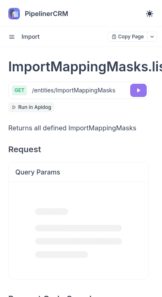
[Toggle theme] (149, 13)
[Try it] (138, 90)
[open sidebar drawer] (11, 36)
